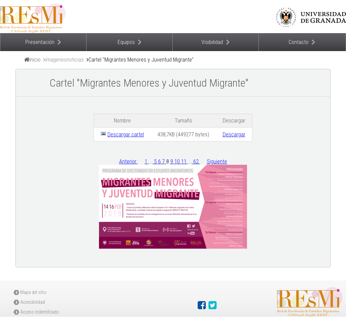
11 (184, 161)
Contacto (298, 42)
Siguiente (217, 161)
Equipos (126, 42)
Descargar (234, 134)
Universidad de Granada (311, 17)
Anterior (128, 161)
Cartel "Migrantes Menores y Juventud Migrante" (141, 59)
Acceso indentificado (39, 312)
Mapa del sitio (33, 292)
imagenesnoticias (64, 59)
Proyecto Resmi (67, 16)
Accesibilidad (32, 302)
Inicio (35, 59)
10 (177, 161)
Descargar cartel (125, 134)
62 (196, 161)
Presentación (39, 42)
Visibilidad (212, 42)
